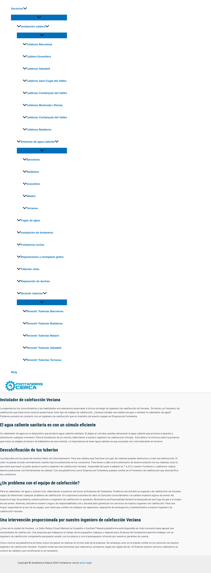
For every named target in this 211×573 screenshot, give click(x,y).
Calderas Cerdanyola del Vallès (45, 93)
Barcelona (31, 159)
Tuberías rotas (28, 269)
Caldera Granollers (37, 56)
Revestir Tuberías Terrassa (42, 359)
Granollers (31, 183)
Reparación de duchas (33, 281)
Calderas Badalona (37, 129)
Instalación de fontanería (35, 232)
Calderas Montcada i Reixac (43, 105)
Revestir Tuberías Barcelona (43, 311)
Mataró (29, 196)
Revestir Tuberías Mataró (41, 335)
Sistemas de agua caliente (38, 141)
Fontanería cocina (30, 244)
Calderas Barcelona (37, 44)
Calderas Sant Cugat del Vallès (45, 80)
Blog (14, 372)
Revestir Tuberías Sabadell (42, 347)
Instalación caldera (33, 26)
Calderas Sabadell (36, 68)
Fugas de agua (28, 220)
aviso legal (86, 562)
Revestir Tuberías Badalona (42, 323)
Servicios (19, 8)
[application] (25, 8)
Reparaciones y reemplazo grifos (40, 256)
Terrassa (30, 208)
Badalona (31, 171)
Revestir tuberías (32, 293)
